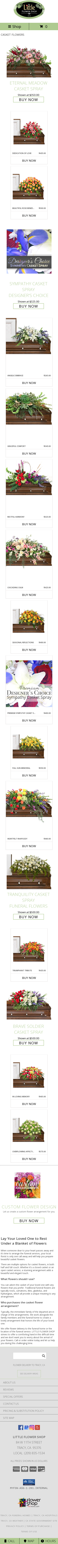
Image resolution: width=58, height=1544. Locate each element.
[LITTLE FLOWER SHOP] (29, 18)
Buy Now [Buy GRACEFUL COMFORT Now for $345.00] (29, 454)
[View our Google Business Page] (26, 1429)
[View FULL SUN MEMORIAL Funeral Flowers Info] (29, 746)
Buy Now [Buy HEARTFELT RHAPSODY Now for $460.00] (29, 846)
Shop (14, 26)
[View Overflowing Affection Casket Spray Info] (29, 1130)
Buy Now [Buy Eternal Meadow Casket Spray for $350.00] (28, 99)
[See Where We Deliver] (29, 1373)
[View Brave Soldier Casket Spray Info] (29, 1003)
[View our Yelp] (37, 1429)
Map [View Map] (29, 1541)
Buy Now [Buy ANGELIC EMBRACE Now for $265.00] (29, 383)
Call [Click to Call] (9, 1541)
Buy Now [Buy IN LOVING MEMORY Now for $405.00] (29, 1104)
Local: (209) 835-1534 (29, 1453)
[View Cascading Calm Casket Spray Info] (29, 550)
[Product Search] (29, 1355)
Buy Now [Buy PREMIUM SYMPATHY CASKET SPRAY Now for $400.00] (29, 720)
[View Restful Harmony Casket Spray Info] (29, 477)
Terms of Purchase (38, 1526)
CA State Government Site (41, 1520)
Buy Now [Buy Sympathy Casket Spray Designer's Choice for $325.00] (28, 306)
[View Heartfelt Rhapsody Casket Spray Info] (29, 802)
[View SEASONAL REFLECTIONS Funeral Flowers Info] (29, 621)
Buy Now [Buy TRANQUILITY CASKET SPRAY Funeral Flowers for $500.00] (28, 916)
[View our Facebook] (20, 1429)
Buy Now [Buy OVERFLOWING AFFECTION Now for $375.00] (29, 1159)
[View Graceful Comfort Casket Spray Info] (29, 407)
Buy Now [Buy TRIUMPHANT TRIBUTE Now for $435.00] (29, 978)
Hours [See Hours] (48, 1541)
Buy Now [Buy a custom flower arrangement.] (29, 1220)
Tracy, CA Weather (12, 1520)
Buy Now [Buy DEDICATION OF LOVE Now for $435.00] (29, 161)
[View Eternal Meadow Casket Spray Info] (29, 60)
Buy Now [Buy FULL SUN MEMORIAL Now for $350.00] (29, 775)
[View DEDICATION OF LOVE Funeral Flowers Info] (29, 131)
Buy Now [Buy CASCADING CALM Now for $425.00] (29, 595)
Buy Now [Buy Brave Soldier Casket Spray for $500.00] (28, 1042)
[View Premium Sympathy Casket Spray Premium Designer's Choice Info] (29, 684)
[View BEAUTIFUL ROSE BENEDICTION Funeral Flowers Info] (29, 186)
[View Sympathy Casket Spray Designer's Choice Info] (29, 251)
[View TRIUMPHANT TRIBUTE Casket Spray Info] (29, 949)
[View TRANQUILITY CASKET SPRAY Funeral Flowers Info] (29, 871)
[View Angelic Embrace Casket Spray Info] (29, 336)
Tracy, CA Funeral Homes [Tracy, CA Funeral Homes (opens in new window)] (15, 1515)
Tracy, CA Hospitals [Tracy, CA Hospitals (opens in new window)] (45, 1515)
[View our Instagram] (31, 1429)
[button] (29, 1482)
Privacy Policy (15, 1526)
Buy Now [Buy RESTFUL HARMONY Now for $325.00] (29, 524)
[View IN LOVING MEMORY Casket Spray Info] (29, 1075)
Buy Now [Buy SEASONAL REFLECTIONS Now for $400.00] (29, 650)
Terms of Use (29, 1531)
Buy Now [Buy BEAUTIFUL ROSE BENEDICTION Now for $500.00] (29, 216)
